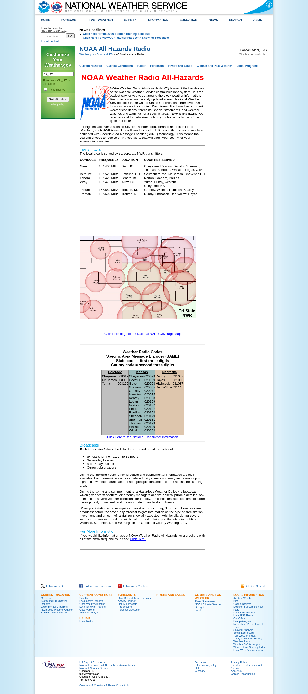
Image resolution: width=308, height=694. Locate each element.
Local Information (248, 595)
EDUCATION (188, 20)
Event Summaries (205, 601)
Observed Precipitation (92, 603)
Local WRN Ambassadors (248, 650)
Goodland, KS (105, 54)
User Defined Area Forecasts (134, 598)
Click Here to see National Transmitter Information (142, 437)
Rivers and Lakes (180, 66)
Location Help (51, 41)
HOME (45, 20)
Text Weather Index (244, 635)
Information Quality (205, 665)
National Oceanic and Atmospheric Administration (107, 665)
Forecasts (157, 66)
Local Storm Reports (91, 601)
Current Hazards (90, 66)
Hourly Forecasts (127, 603)
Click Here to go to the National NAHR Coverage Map (142, 334)
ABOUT (258, 20)
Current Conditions (119, 66)
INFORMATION (158, 20)
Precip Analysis (242, 621)
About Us (236, 670)
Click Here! (138, 539)
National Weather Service (94, 668)
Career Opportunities (243, 673)
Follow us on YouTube (133, 586)
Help (197, 668)
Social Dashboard (243, 632)
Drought (199, 607)
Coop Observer (242, 603)
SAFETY (130, 20)
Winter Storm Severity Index (249, 647)
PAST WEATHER (101, 20)
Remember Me (57, 89)
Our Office (239, 618)
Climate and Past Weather (214, 66)
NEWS (213, 20)
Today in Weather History (247, 638)
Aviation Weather (243, 598)
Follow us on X (52, 586)
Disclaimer (201, 662)
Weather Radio (241, 641)
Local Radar (86, 621)
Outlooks (46, 598)
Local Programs (247, 66)
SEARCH (235, 20)
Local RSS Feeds (243, 615)
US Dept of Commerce (92, 662)
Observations (87, 609)
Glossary (200, 670)
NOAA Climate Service (208, 604)
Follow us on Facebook (95, 586)
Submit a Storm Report (54, 612)
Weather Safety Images (246, 644)
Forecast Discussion (129, 609)
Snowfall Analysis (89, 612)
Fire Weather (125, 606)
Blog (235, 601)
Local (198, 610)
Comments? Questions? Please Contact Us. (104, 685)
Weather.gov (86, 54)
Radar (141, 66)
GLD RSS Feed (253, 586)
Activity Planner (126, 601)
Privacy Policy (57, 104)
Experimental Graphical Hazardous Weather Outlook (57, 608)
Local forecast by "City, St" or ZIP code (54, 29)
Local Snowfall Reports (92, 606)
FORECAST (69, 20)
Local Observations (244, 612)
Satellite (84, 598)
